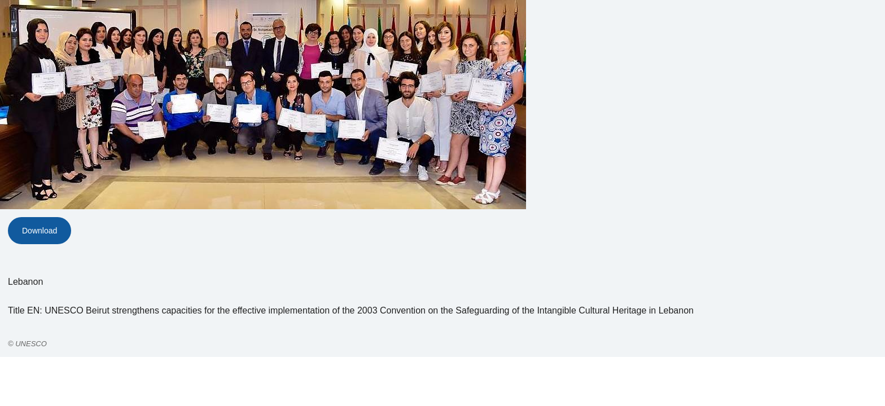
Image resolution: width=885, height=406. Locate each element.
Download (39, 230)
